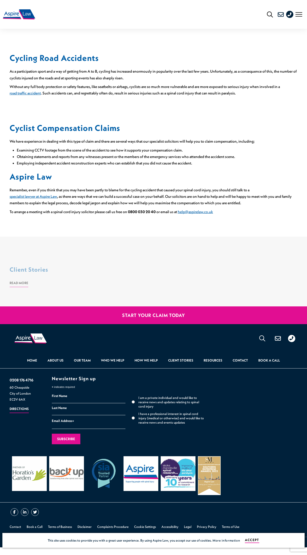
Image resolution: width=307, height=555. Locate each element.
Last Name (59, 415)
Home (32, 368)
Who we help (112, 368)
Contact (240, 368)
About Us (55, 368)
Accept (252, 540)
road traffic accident (25, 97)
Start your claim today (153, 319)
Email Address (63, 429)
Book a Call (269, 368)
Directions (19, 417)
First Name (59, 403)
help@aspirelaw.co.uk (195, 215)
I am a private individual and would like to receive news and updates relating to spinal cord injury (168, 409)
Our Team (82, 368)
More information (226, 540)
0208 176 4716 (292, 16)
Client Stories (180, 368)
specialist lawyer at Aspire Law (33, 200)
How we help (146, 368)
